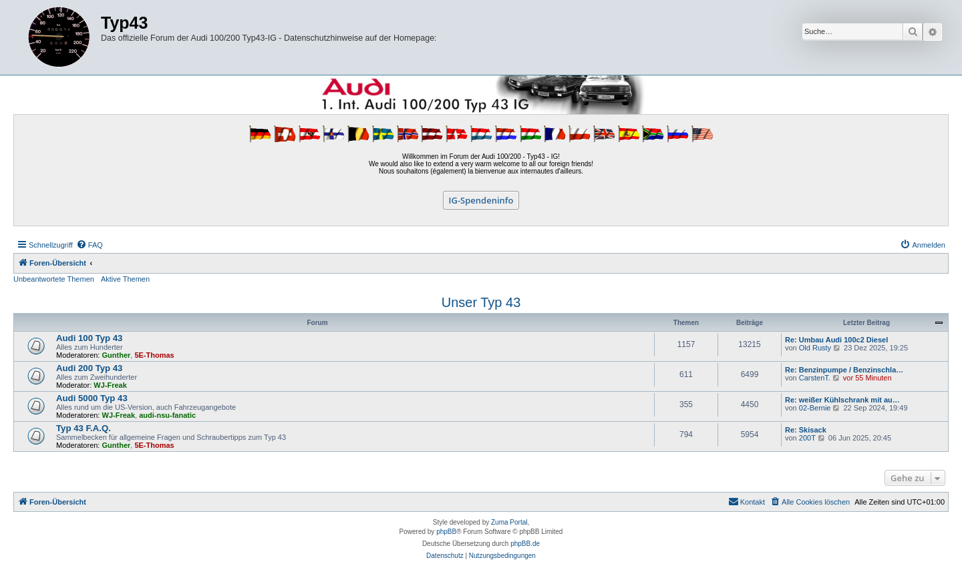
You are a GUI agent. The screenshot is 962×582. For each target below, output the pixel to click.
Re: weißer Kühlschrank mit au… (842, 400)
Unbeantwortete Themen (53, 279)
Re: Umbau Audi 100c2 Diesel (836, 340)
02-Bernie (815, 408)
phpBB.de (525, 543)
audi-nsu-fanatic (167, 415)
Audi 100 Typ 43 (89, 338)
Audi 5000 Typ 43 (92, 398)
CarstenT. (814, 378)
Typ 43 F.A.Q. (83, 428)
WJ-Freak (110, 385)
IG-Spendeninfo (481, 200)
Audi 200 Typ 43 (89, 368)
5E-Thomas (154, 355)
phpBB (446, 531)
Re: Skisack (805, 430)
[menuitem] (89, 245)
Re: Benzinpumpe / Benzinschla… (844, 370)
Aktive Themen (125, 279)
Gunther (116, 355)
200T (807, 438)
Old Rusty (815, 348)
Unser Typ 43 (481, 302)
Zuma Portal (509, 522)
